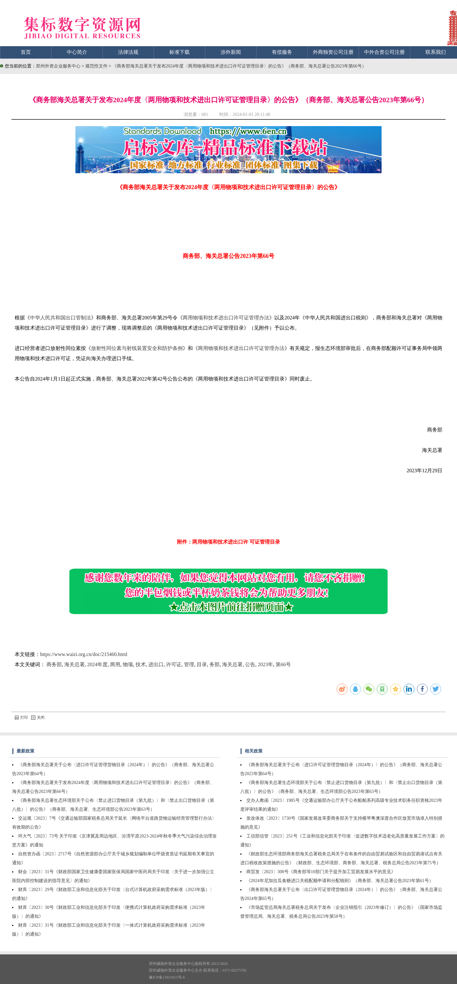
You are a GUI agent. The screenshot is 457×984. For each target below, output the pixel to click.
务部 (214, 664)
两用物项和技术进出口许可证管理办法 (226, 317)
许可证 (173, 664)
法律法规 (128, 52)
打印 (21, 717)
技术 (141, 664)
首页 (26, 52)
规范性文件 (97, 66)
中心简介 (77, 52)
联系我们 (435, 52)
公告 (250, 664)
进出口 (156, 664)
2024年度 (97, 664)
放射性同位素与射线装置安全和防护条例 (137, 348)
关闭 (38, 717)
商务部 (54, 664)
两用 (115, 664)
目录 (202, 664)
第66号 (283, 664)
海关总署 (74, 664)
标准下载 (179, 52)
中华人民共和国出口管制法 (60, 317)
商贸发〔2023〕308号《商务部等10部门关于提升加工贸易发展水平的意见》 (321, 871)
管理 (189, 664)
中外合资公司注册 (384, 52)
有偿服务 (282, 52)
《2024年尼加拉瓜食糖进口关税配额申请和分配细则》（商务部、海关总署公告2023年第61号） (339, 880)
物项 (128, 664)
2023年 (265, 664)
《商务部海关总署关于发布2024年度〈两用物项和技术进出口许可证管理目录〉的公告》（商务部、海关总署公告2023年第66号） (239, 66)
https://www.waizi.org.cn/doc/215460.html (83, 654)
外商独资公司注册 (333, 52)
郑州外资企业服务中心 (58, 66)
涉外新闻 (231, 52)
